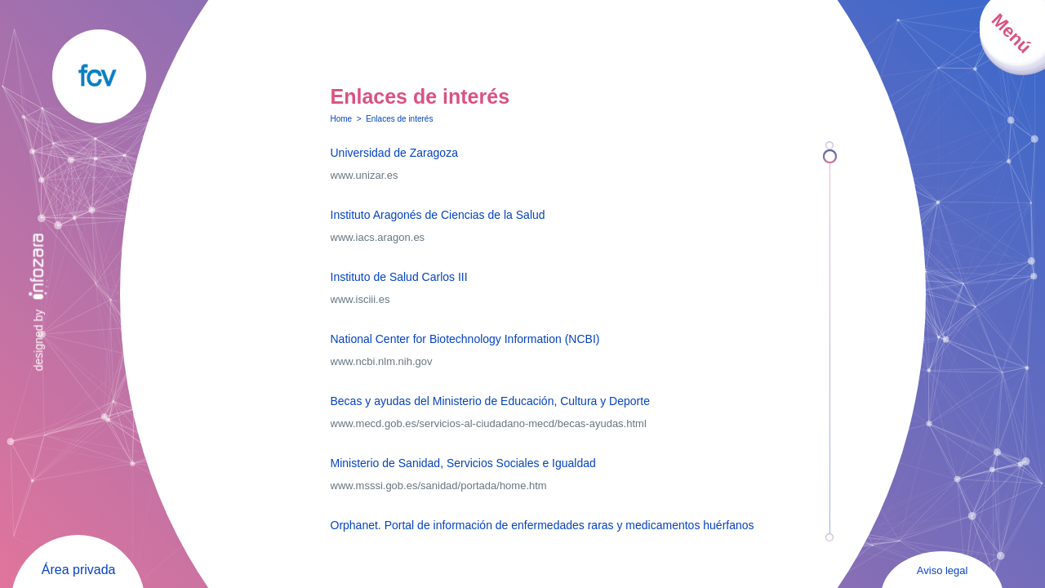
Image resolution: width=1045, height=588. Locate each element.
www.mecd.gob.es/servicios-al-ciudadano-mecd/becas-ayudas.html (489, 423)
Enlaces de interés (399, 118)
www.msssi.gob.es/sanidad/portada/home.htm (439, 485)
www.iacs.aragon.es (378, 237)
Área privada (79, 570)
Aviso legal (942, 570)
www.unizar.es (364, 175)
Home (342, 118)
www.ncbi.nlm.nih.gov (382, 361)
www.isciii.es (360, 299)
